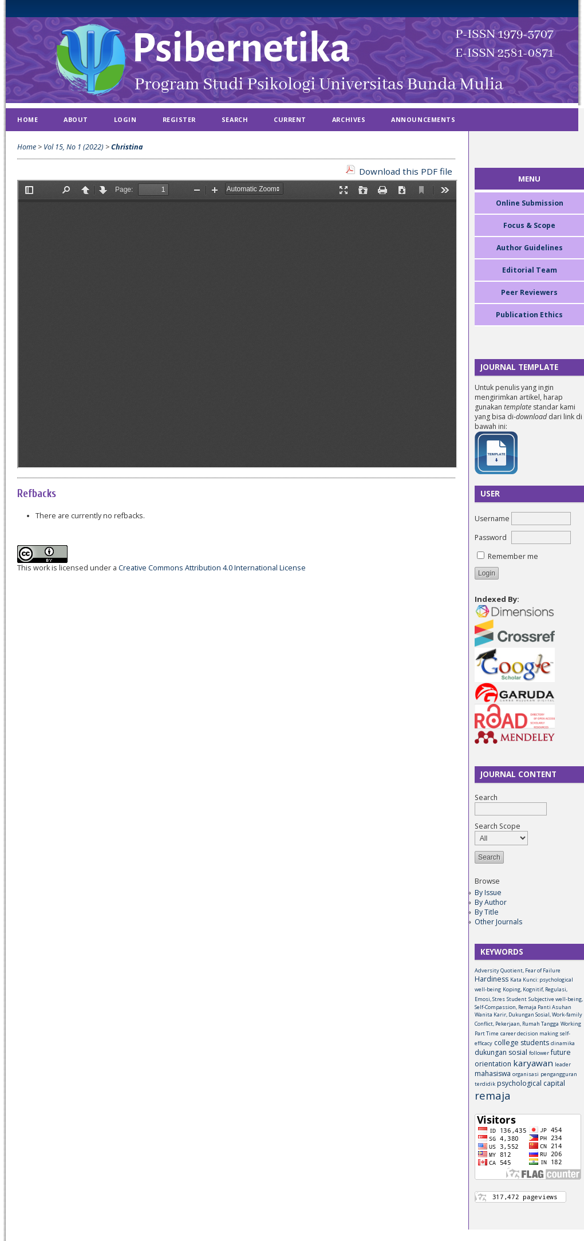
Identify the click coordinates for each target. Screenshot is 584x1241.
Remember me (513, 556)
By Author (491, 902)
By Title (487, 912)
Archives (348, 119)
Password (491, 537)
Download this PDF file (405, 171)
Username (492, 518)
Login (125, 119)
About (76, 119)
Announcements (423, 119)
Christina (127, 147)
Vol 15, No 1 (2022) (74, 147)
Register (179, 119)
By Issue (488, 892)
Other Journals (498, 922)
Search (235, 119)
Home (27, 119)
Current (290, 119)
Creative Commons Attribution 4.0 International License (212, 568)
